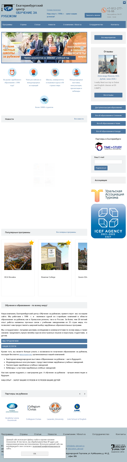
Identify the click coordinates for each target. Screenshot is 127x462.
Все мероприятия (108, 37)
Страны (23, 24)
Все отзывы (108, 95)
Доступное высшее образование (108, 107)
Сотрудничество (96, 24)
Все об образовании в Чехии (108, 123)
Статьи (37, 24)
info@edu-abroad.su (75, 445)
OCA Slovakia (10, 277)
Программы (7, 24)
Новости (51, 24)
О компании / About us (72, 24)
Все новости (78, 119)
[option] (44, 47)
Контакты (115, 24)
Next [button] (82, 48)
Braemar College (48, 277)
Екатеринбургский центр (22, 10)
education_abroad (75, 448)
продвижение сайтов (117, 452)
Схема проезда (54, 10)
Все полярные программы (66, 232)
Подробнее (46, 171)
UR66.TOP (118, 449)
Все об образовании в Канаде (108, 131)
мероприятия (25, 354)
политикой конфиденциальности (46, 446)
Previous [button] (6, 48)
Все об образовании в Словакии (108, 115)
